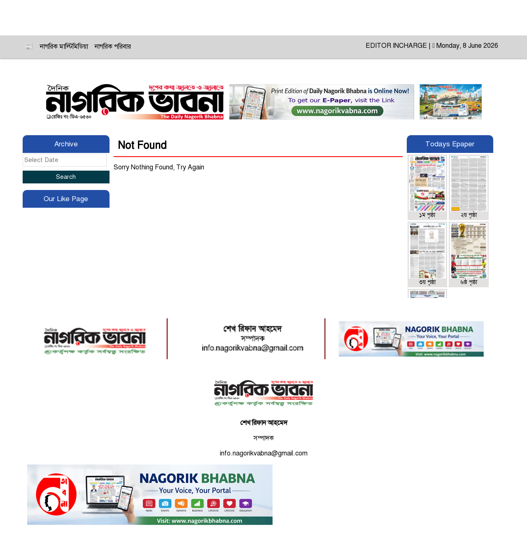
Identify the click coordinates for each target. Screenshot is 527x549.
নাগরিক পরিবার (113, 46)
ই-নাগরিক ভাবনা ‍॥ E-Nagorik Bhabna (263, 17)
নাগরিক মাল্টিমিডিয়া (64, 46)
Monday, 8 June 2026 (465, 46)
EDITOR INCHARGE (397, 46)
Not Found (142, 145)
